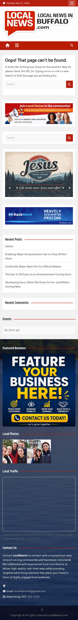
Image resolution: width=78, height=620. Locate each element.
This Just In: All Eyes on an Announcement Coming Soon (38, 274)
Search (69, 84)
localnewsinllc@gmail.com (29, 591)
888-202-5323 (30, 596)
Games (9, 246)
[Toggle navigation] (16, 45)
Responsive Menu (71, 3)
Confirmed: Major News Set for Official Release (33, 266)
